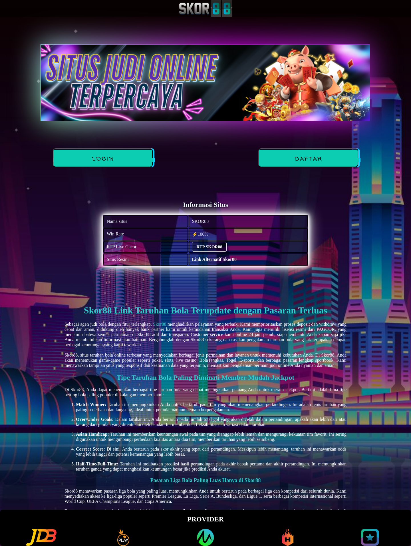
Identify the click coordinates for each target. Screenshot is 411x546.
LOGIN (103, 159)
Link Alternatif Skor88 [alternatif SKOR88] (214, 259)
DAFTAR (309, 159)
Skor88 (159, 324)
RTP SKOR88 (209, 247)
